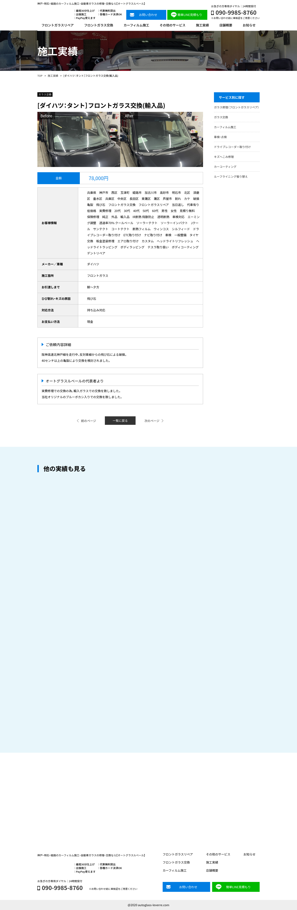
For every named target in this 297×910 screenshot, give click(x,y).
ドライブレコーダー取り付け (232, 147)
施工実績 (53, 76)
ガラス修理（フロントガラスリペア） (236, 107)
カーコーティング (225, 167)
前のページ (88, 421)
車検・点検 (220, 137)
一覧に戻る (120, 420)
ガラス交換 (221, 117)
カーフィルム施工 (225, 127)
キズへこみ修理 (224, 157)
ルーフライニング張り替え (231, 176)
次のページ (151, 421)
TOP (39, 76)
